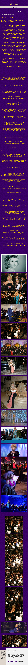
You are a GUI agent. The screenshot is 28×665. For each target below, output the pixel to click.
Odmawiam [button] (14, 661)
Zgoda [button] (10, 661)
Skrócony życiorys (9, 14)
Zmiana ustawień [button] (20, 661)
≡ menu (14, 7)
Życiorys (3, 14)
